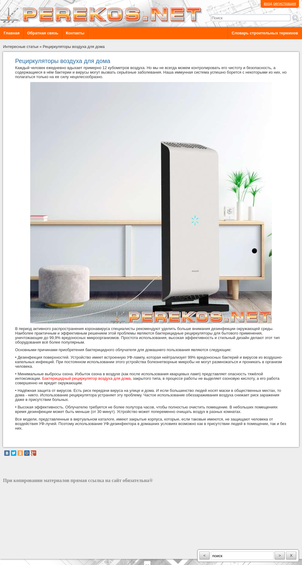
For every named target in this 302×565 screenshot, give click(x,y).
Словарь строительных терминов (265, 33)
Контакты (75, 33)
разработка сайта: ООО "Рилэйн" (33, 553)
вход (268, 3)
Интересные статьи (20, 46)
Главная (12, 33)
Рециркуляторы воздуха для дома (74, 46)
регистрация (284, 3)
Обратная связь (42, 33)
